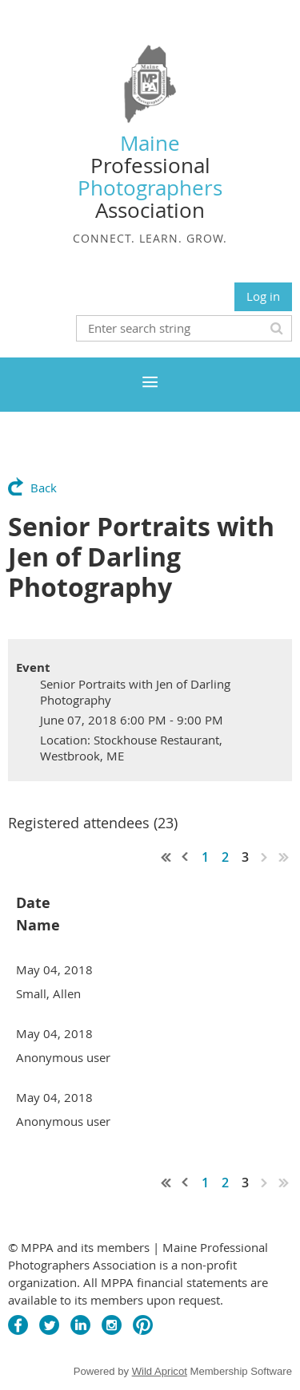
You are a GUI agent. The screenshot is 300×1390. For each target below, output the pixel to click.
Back (43, 488)
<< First (166, 857)
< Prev (186, 857)
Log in (263, 296)
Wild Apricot (159, 1371)
